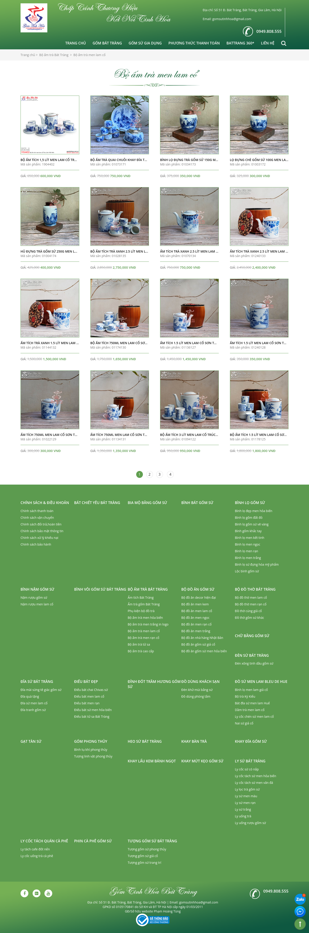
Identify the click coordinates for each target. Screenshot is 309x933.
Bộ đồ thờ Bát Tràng (255, 589)
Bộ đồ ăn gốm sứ (197, 589)
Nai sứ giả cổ (244, 723)
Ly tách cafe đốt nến (35, 849)
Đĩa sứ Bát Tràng (37, 681)
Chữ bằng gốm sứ (252, 635)
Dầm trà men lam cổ (250, 710)
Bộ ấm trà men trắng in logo (148, 624)
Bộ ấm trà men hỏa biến (145, 617)
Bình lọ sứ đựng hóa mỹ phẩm (257, 564)
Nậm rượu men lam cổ (37, 604)
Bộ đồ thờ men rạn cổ (250, 604)
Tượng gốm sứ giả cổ (143, 856)
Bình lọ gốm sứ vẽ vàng (252, 524)
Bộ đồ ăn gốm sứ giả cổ (198, 644)
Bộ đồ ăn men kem (195, 604)
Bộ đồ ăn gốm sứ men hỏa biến (204, 651)
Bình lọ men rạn (246, 551)
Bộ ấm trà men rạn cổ (143, 638)
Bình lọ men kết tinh (249, 538)
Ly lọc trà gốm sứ (247, 789)
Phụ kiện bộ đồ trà (141, 611)
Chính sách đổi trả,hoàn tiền (41, 524)
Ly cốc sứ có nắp (247, 769)
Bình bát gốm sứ (197, 502)
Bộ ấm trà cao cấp (141, 651)
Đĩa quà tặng (30, 696)
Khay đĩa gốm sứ (251, 741)
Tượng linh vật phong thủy (93, 756)
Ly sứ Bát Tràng (250, 761)
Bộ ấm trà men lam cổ (144, 631)
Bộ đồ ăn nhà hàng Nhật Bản (202, 638)
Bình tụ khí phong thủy (90, 749)
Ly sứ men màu (246, 796)
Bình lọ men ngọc (247, 544)
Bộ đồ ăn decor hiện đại (198, 597)
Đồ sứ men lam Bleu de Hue (261, 681)
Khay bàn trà (194, 741)
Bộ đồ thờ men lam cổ (251, 597)
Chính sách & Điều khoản (45, 502)
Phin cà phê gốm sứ (93, 841)
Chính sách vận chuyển (37, 517)
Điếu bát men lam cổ (89, 696)
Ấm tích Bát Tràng (141, 597)
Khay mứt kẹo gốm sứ (202, 761)
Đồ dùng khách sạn (200, 681)
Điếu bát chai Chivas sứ (91, 690)
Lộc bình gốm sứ (247, 571)
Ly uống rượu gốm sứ (250, 823)
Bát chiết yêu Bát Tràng (97, 502)
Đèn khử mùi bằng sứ (197, 690)
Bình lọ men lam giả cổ (251, 690)
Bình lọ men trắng (248, 558)
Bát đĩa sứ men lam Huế (252, 703)
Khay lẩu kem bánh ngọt (152, 761)
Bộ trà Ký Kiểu (245, 696)
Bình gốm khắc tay (248, 531)
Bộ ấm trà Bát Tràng (148, 589)
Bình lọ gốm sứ (250, 502)
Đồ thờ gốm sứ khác (249, 617)
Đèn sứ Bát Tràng (252, 655)
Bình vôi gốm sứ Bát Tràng (100, 589)
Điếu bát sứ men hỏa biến (93, 710)
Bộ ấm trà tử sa (139, 644)
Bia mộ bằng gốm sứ (147, 502)
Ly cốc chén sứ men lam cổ (254, 716)
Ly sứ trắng (243, 809)
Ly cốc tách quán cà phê (44, 841)
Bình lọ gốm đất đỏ (249, 517)
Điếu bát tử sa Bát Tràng (91, 716)
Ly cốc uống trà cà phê (37, 856)
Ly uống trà (243, 816)
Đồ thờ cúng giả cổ (248, 611)
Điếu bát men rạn (87, 703)
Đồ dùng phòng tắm (195, 696)
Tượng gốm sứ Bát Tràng (152, 841)
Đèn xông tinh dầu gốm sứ (254, 663)
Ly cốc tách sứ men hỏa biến (255, 776)
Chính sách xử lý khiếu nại (39, 538)
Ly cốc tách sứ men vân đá (254, 782)
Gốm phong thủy (90, 741)
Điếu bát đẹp (86, 681)
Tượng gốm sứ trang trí (144, 862)
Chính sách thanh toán (37, 511)
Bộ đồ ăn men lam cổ (196, 611)
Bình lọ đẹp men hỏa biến (253, 511)
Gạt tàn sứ (31, 741)
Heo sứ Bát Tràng (145, 741)
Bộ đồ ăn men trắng (195, 631)
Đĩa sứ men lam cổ (34, 703)
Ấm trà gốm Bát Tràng (144, 604)
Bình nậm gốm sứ (37, 589)
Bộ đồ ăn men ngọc (195, 617)
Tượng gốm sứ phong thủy (147, 849)
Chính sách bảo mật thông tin (42, 531)
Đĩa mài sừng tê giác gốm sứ (41, 690)
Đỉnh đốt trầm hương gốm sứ (154, 684)
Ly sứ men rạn (245, 803)
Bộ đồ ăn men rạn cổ (196, 624)
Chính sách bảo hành (36, 544)
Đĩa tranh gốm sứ (33, 710)
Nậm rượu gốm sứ (34, 597)
